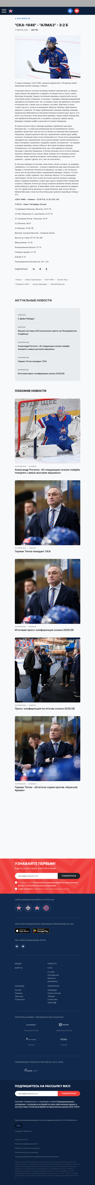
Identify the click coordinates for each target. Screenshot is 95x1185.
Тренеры (19, 987)
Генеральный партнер (64, 1025)
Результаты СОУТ (21, 1134)
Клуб (50, 962)
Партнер (31, 1039)
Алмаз (18, 274)
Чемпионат (53, 980)
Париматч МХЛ (22, 278)
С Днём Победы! (26, 313)
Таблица (51, 990)
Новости (52, 958)
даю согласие (26, 883)
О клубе (51, 966)
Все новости (22, 12)
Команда (19, 980)
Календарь (52, 984)
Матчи (34, 24)
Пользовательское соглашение (26, 1147)
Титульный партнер (31, 1025)
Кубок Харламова (33, 274)
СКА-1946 (49, 274)
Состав (18, 984)
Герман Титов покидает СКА (32, 355)
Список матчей (54, 987)
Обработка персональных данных (27, 1142)
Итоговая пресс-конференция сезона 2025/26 (41, 367)
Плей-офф (52, 997)
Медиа (18, 958)
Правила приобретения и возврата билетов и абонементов (36, 1151)
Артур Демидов (40, 278)
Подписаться (69, 870)
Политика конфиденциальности (26, 1138)
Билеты (18, 962)
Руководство (53, 969)
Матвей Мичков (58, 278)
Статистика (20, 994)
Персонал (19, 990)
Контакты (52, 972)
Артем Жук (63, 274)
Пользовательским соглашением (41, 880)
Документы (53, 975)
